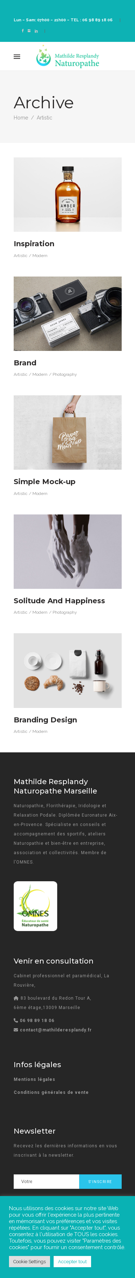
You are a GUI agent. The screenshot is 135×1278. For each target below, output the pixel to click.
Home (21, 118)
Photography (65, 374)
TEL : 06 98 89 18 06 (92, 20)
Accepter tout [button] (72, 1261)
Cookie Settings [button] (29, 1261)
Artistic (20, 255)
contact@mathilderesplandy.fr (56, 1030)
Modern (40, 255)
